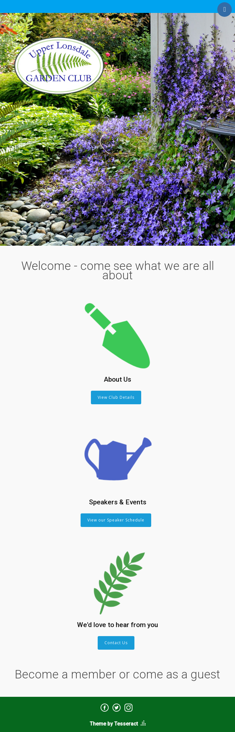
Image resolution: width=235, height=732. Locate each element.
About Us (117, 379)
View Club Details (116, 397)
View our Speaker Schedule (115, 520)
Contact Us (116, 642)
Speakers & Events (117, 502)
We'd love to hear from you (117, 625)
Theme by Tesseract (114, 724)
